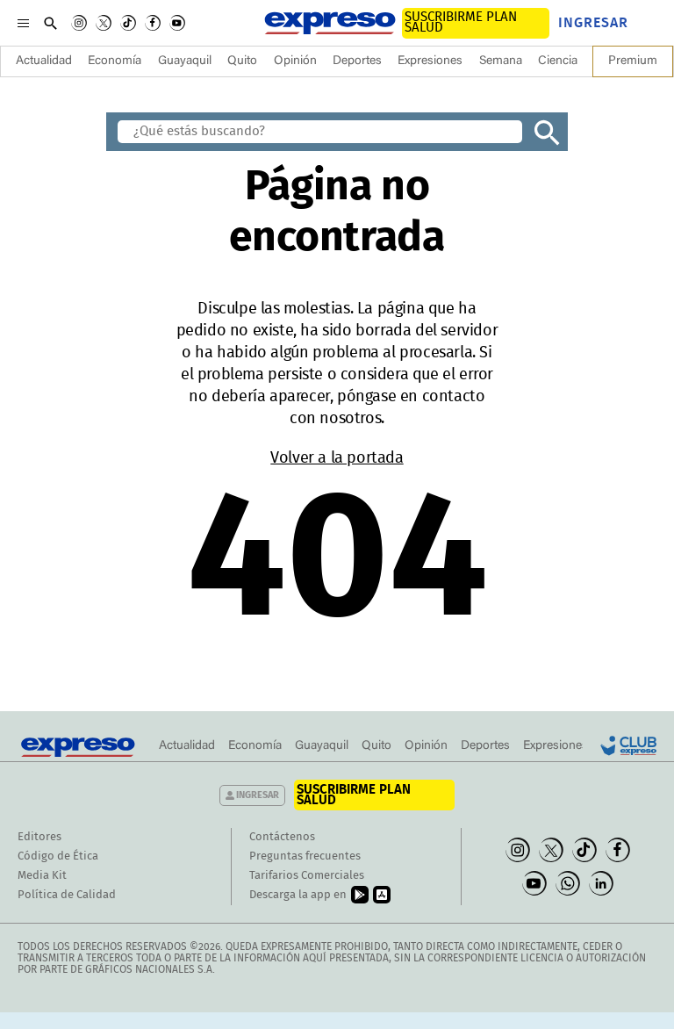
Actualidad (44, 61)
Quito (242, 61)
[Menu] (23, 22)
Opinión (295, 61)
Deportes (357, 61)
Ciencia (557, 61)
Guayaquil (185, 61)
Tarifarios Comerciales (306, 875)
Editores (39, 837)
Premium (632, 61)
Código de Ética (58, 856)
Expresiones (430, 61)
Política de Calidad (67, 895)
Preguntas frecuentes (305, 856)
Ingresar (593, 23)
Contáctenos (282, 837)
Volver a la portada (336, 458)
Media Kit (42, 875)
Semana (500, 61)
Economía (114, 61)
